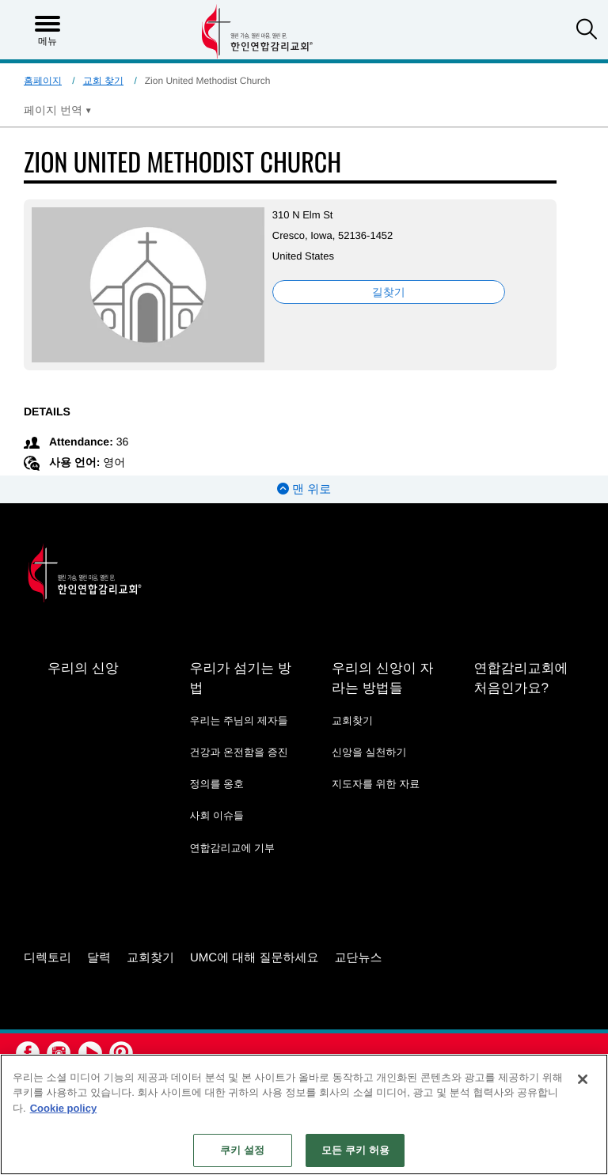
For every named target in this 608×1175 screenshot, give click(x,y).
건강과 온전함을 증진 (238, 752)
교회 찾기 (103, 80)
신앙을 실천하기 (369, 752)
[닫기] (582, 1079)
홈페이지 (43, 80)
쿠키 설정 (242, 1150)
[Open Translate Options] (58, 110)
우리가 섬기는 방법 (240, 678)
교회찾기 (352, 720)
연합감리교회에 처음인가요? (520, 678)
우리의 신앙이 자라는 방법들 (382, 678)
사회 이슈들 (216, 815)
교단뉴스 (358, 958)
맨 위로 (304, 489)
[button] (586, 31)
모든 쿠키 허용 (355, 1150)
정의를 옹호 (216, 784)
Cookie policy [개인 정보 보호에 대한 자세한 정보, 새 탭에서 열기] (63, 1108)
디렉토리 (47, 958)
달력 (99, 958)
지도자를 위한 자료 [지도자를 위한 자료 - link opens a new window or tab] (376, 784)
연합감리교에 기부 (232, 848)
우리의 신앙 (83, 668)
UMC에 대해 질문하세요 (254, 958)
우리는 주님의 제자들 (238, 720)
